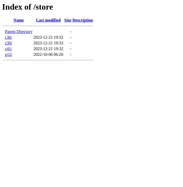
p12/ (8, 54)
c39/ (8, 43)
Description (82, 20)
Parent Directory (18, 31)
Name (18, 20)
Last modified (48, 20)
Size (67, 20)
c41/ (8, 48)
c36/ (8, 37)
